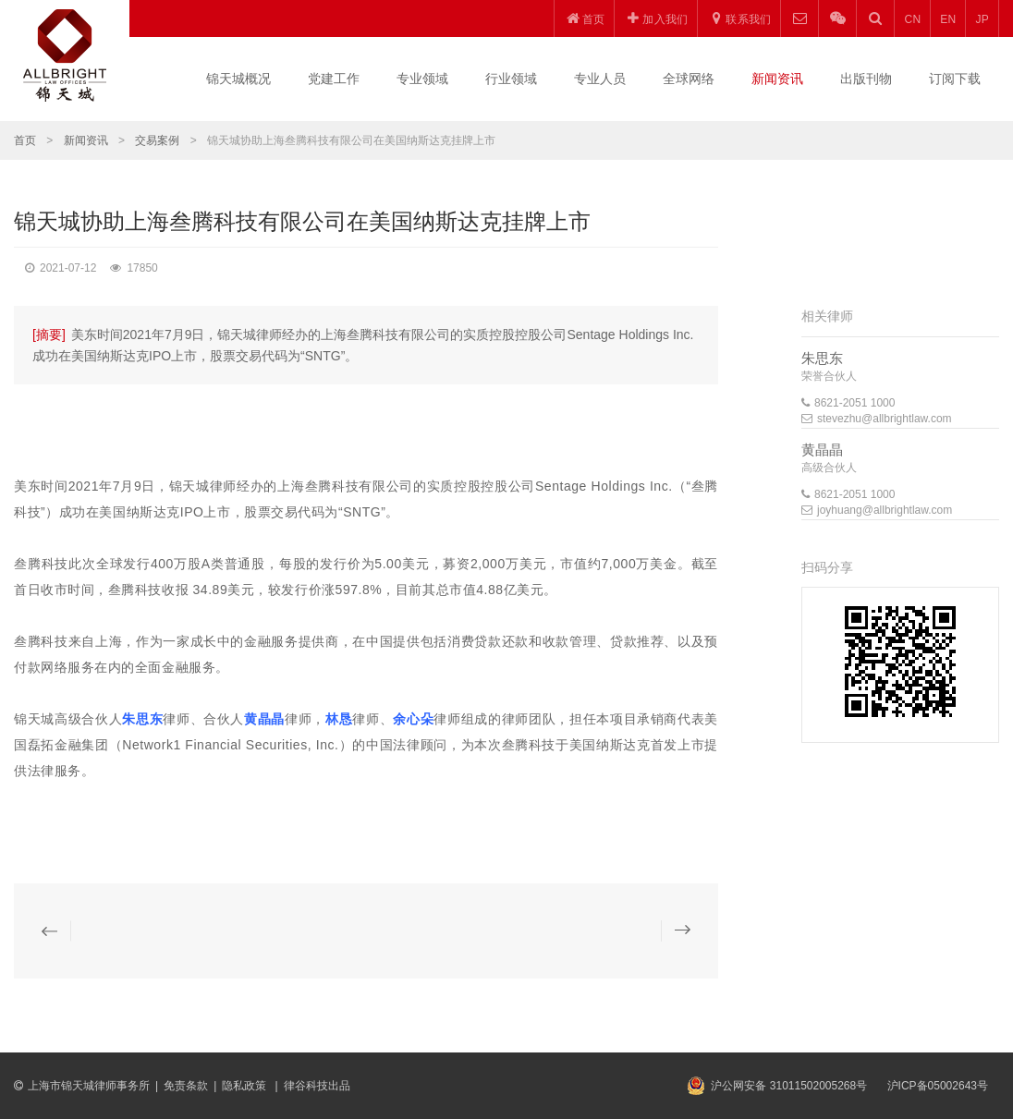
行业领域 (511, 78)
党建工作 (334, 78)
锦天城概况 (238, 78)
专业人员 (600, 78)
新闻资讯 (777, 78)
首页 (25, 140)
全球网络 (688, 78)
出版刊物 (866, 78)
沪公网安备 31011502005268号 (789, 1085)
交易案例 (157, 140)
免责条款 (186, 1085)
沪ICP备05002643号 (937, 1085)
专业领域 (422, 78)
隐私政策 (245, 1085)
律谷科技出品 (317, 1085)
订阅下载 (955, 78)
